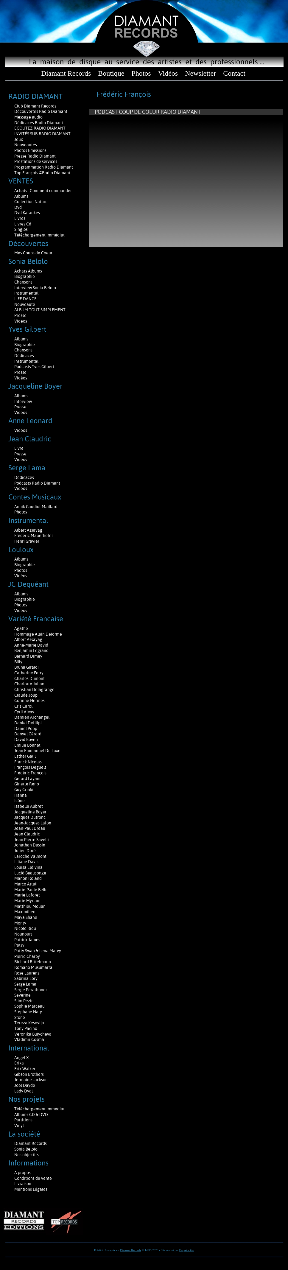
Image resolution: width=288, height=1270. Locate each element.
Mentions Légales (30, 1189)
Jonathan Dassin (29, 845)
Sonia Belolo (26, 1149)
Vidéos (168, 73)
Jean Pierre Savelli (31, 839)
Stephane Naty (28, 1011)
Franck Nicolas (28, 761)
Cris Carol (23, 706)
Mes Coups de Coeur (33, 252)
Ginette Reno (26, 784)
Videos (20, 321)
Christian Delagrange (34, 689)
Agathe (21, 628)
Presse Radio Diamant (35, 156)
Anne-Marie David (31, 645)
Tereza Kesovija (29, 1022)
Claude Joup (26, 695)
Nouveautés (25, 144)
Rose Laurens (26, 973)
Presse (20, 315)
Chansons (23, 282)
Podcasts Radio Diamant (37, 483)
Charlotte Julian (29, 683)
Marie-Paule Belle (31, 889)
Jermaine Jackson (31, 1079)
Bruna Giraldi (26, 667)
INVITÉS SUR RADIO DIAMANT (42, 133)
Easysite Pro (186, 1250)
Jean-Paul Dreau (29, 828)
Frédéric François (30, 773)
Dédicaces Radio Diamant (38, 122)
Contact (234, 73)
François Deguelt (30, 767)
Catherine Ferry (28, 672)
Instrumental (26, 293)
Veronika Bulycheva (33, 1034)
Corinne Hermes (29, 700)
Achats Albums (28, 271)
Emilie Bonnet (27, 745)
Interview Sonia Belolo (35, 287)
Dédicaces (24, 355)
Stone (19, 1017)
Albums (21, 196)
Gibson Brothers (29, 1074)
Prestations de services (35, 161)
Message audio (28, 117)
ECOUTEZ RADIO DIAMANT (40, 128)
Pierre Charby (27, 956)
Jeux (18, 139)
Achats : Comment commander (43, 190)
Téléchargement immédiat (39, 235)
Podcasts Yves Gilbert (34, 366)
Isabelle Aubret (28, 806)
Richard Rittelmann (32, 961)
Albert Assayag (28, 530)
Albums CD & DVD (31, 1114)
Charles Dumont (29, 678)
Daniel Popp (25, 728)
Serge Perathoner (30, 989)
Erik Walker (24, 1068)
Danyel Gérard (27, 734)
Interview (23, 401)
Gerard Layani (27, 778)
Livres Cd (22, 224)
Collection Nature (31, 201)
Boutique (111, 73)
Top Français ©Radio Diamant (42, 172)
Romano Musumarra (33, 967)
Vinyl (19, 1125)
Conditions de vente (33, 1178)
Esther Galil (25, 756)
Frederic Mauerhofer (33, 535)
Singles (21, 229)
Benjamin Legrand (31, 650)
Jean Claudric (27, 834)
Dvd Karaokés (27, 212)
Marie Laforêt (27, 895)
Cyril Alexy (24, 711)
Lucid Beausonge (30, 873)
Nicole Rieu (25, 928)
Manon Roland (28, 878)
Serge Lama (25, 984)
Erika (19, 1063)
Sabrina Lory (26, 978)
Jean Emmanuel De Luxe (37, 750)
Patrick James (27, 939)
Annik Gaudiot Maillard (35, 506)
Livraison (22, 1183)
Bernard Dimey (28, 656)
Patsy (19, 945)
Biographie (25, 276)
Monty (20, 923)
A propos (22, 1172)
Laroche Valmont (30, 856)
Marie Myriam (27, 900)
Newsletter (200, 73)
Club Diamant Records (35, 106)
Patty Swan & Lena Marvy (37, 950)
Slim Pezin (24, 1000)
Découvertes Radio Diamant (40, 111)
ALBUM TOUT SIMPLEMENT (40, 309)
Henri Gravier (26, 541)
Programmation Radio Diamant (43, 167)
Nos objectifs (26, 1154)
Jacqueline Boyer (30, 812)
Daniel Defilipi (28, 722)
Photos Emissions (30, 150)
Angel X (21, 1057)
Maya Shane (25, 917)
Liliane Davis (26, 861)
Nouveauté (24, 304)
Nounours (23, 934)
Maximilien (24, 911)
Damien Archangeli (32, 717)
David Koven (26, 739)
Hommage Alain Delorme (38, 634)
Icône (19, 800)
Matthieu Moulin (30, 906)
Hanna (20, 795)
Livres (19, 218)
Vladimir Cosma (29, 1039)
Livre (19, 448)
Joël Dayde (24, 1085)
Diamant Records (66, 73)
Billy (18, 661)
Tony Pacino (25, 1028)
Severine (22, 995)
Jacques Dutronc (30, 817)
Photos (141, 73)
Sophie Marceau (29, 1006)
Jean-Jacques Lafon (32, 823)
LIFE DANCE (25, 298)
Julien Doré (25, 850)
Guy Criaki (23, 789)
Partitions (23, 1120)
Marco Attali (26, 884)
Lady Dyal (23, 1091)
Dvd (18, 207)
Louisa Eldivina (28, 867)
